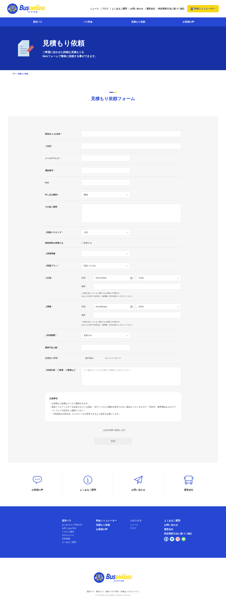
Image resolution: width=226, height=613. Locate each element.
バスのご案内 (68, 534)
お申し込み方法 (69, 530)
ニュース (94, 8)
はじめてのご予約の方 (72, 527)
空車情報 (66, 541)
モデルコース (68, 537)
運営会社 (150, 8)
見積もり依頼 (138, 21)
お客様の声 (188, 21)
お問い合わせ (136, 8)
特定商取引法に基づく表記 (171, 8)
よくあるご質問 (119, 8)
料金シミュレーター (204, 8)
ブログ (105, 8)
